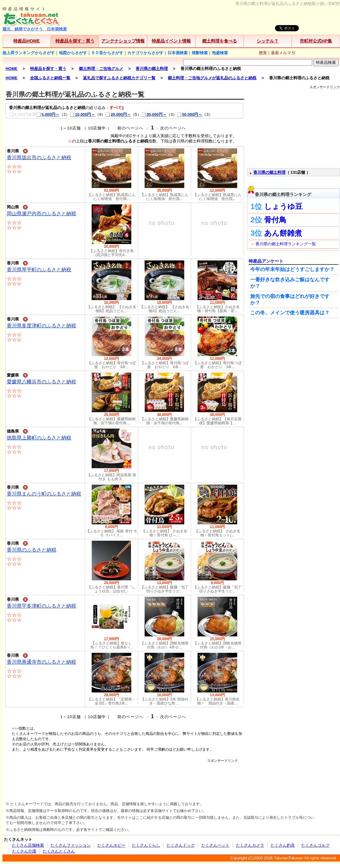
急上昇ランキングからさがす (28, 52)
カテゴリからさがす (145, 52)
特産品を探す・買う (74, 40)
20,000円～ (118, 114)
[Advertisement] (125, 777)
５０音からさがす (107, 52)
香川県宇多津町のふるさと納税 (41, 606)
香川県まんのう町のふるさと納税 (44, 493)
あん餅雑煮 (283, 233)
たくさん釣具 (283, 845)
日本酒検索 (178, 52)
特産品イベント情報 (171, 40)
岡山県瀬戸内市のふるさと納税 (41, 213)
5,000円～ (47, 114)
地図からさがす (73, 52)
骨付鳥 (275, 220)
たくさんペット (215, 845)
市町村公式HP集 (316, 40)
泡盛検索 (220, 52)
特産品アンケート (266, 261)
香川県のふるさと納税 (31, 549)
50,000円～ (189, 114)
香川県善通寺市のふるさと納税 (41, 662)
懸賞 (263, 52)
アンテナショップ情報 (123, 40)
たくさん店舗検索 (28, 845)
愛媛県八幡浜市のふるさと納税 (41, 381)
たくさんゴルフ (315, 845)
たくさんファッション (70, 845)
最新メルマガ (283, 52)
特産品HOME (26, 40)
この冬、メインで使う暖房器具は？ (289, 312)
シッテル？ (267, 40)
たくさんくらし (146, 845)
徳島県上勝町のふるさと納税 (39, 437)
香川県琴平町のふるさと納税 (39, 269)
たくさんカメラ (250, 845)
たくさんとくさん (59, 851)
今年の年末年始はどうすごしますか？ (292, 269)
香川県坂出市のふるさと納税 (39, 157)
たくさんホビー (111, 845)
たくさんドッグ (181, 845)
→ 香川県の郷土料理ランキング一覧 (283, 244)
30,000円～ (154, 114)
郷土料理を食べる (219, 40)
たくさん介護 (24, 851)
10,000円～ (82, 114)
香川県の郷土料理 (269, 172)
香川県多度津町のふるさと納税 (41, 325)
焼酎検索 (200, 52)
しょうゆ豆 (283, 206)
